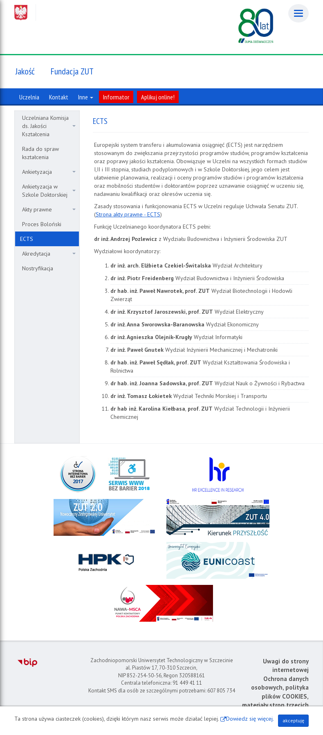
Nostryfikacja (37, 268)
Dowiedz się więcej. (250, 718)
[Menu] (298, 13)
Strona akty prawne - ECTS (128, 214)
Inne (85, 97)
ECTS (26, 239)
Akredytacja (49, 253)
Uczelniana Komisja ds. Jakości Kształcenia (49, 126)
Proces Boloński (41, 224)
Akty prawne (49, 209)
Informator (116, 97)
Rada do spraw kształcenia (40, 153)
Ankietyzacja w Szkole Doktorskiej (49, 190)
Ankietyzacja (49, 171)
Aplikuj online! (158, 97)
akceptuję (293, 720)
